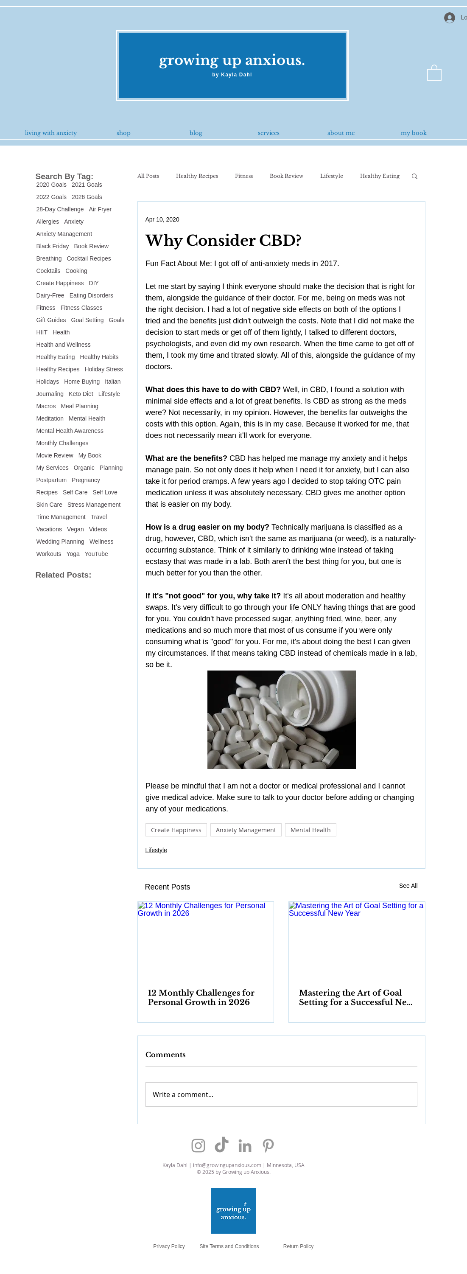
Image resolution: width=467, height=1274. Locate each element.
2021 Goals (87, 184)
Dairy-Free (50, 295)
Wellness (101, 541)
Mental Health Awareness (70, 430)
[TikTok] (222, 1145)
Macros (46, 406)
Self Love (104, 492)
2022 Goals (51, 197)
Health (61, 332)
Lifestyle (109, 393)
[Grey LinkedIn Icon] (245, 1145)
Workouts (49, 553)
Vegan (75, 529)
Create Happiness (60, 283)
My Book (89, 455)
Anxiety (74, 221)
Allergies (47, 221)
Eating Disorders (92, 295)
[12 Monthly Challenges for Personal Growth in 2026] (206, 940)
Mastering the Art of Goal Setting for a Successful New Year (356, 997)
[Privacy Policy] (169, 1246)
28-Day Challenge (60, 209)
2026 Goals (87, 197)
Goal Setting (87, 320)
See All (408, 885)
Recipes (47, 492)
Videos (98, 529)
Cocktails (48, 270)
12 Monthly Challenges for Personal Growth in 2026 (201, 997)
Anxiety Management (64, 233)
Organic (84, 467)
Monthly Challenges (62, 443)
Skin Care (49, 504)
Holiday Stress (103, 369)
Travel (99, 517)
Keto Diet (81, 393)
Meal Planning (79, 406)
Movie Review (54, 455)
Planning (111, 467)
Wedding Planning (60, 541)
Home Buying (82, 381)
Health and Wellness (63, 344)
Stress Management (93, 504)
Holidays (47, 381)
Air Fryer (100, 209)
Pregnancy (86, 480)
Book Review (91, 246)
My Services (52, 467)
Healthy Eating (55, 357)
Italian (112, 381)
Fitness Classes (82, 307)
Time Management (61, 517)
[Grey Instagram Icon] (198, 1145)
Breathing (49, 258)
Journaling (50, 393)
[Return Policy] (298, 1246)
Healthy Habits (99, 357)
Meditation (50, 418)
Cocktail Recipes (89, 258)
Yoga (72, 553)
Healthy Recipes (58, 369)
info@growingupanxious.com (227, 1165)
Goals (117, 320)
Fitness (46, 307)
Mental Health (87, 418)
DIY (94, 283)
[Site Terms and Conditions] (229, 1246)
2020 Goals (51, 184)
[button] (434, 72)
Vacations (49, 529)
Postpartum (51, 480)
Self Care (75, 492)
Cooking (76, 270)
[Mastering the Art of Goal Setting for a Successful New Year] (357, 940)
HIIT (42, 332)
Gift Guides (51, 320)
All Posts (148, 176)
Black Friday (52, 246)
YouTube (96, 553)
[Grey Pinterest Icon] (268, 1145)
